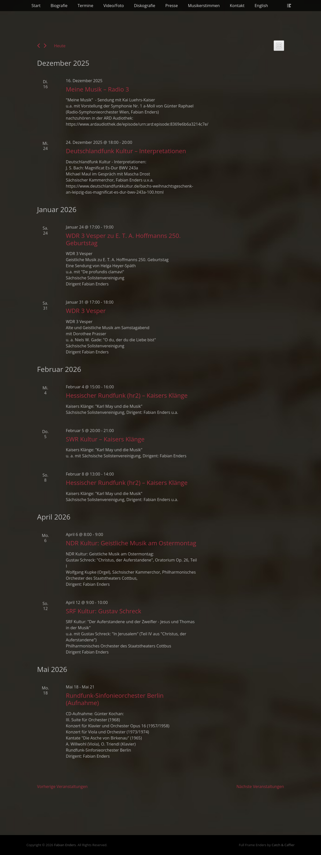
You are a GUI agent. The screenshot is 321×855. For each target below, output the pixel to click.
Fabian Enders (65, 845)
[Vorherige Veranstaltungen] (38, 45)
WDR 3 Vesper (86, 310)
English (261, 5)
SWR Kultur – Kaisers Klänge (105, 439)
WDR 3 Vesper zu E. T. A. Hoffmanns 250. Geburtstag (123, 239)
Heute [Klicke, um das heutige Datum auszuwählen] (60, 46)
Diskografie (144, 5)
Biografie (59, 5)
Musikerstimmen (204, 5)
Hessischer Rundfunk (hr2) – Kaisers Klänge (126, 395)
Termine (85, 5)
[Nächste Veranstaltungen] (45, 45)
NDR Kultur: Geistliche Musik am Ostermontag (131, 543)
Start (36, 5)
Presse (171, 5)
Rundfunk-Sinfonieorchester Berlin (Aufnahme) (115, 699)
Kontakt (237, 5)
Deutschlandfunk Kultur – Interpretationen (126, 151)
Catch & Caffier (283, 845)
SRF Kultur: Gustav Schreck (103, 611)
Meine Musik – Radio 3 (97, 89)
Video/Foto (113, 5)
